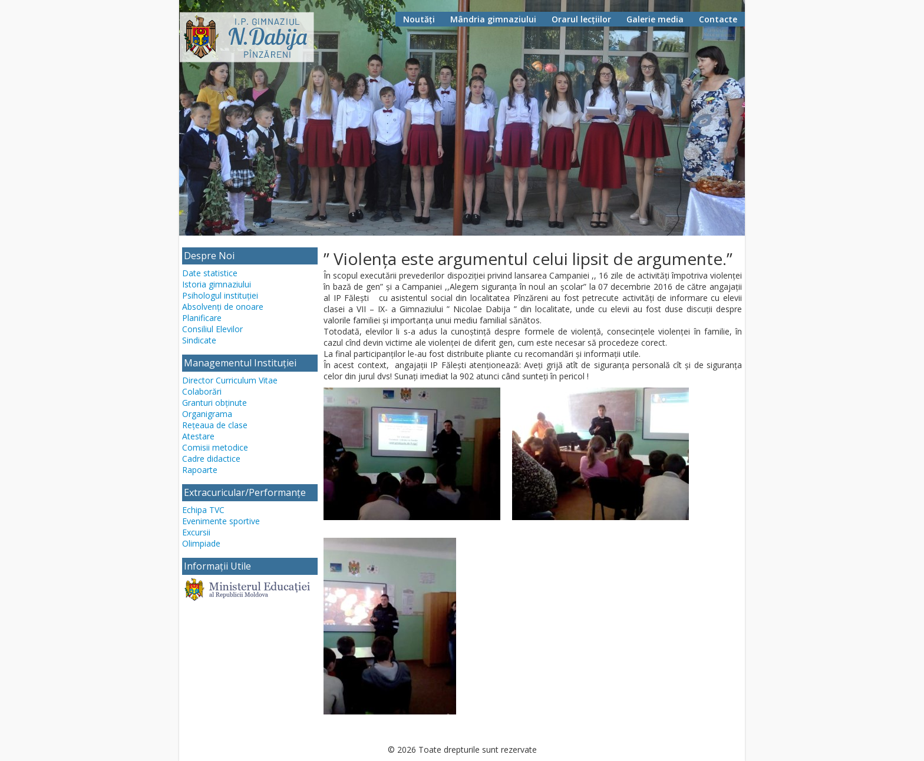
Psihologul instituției (220, 295)
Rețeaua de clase (215, 425)
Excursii (196, 532)
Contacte (718, 19)
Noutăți (419, 19)
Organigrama (207, 413)
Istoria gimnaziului (216, 284)
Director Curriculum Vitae (230, 380)
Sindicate (199, 340)
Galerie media (655, 19)
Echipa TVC (203, 509)
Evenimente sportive (221, 521)
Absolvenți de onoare (222, 306)
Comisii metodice (215, 447)
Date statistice (209, 273)
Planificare (202, 317)
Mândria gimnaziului (493, 19)
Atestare (198, 436)
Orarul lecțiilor (581, 19)
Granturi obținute (214, 402)
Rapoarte (199, 469)
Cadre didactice (211, 458)
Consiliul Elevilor (212, 329)
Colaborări (202, 391)
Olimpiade (201, 543)
